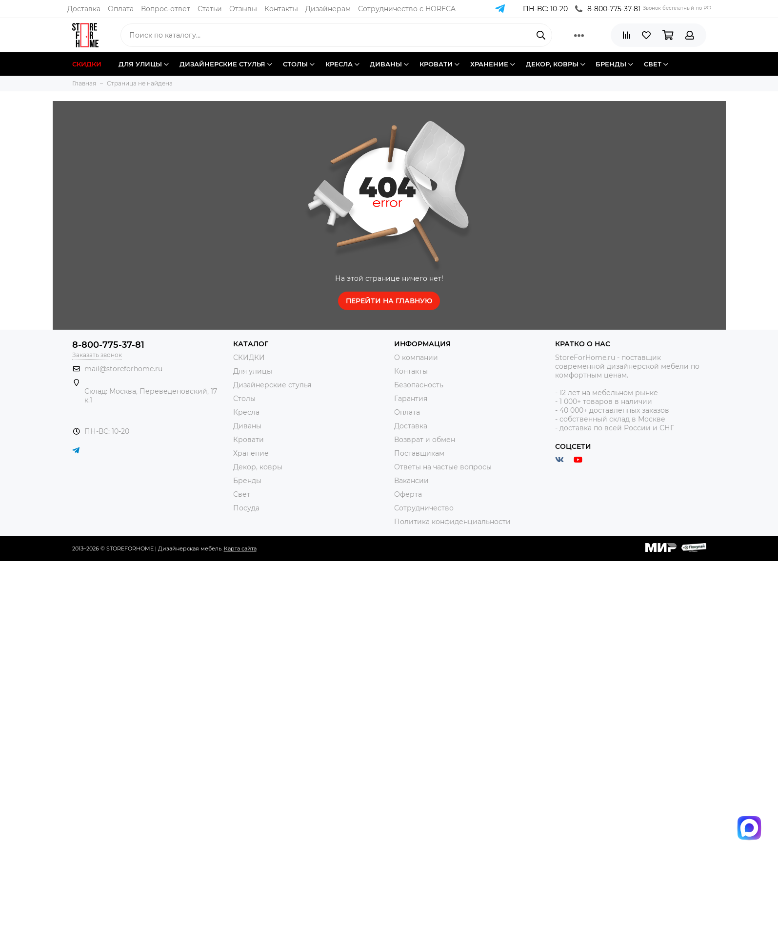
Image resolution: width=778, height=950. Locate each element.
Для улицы (252, 371)
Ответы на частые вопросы (443, 467)
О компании (416, 357)
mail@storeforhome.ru (123, 368)
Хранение (251, 453)
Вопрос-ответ (165, 8)
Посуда (246, 508)
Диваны (247, 426)
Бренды (247, 480)
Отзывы (243, 8)
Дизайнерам (328, 8)
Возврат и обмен (424, 439)
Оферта (408, 494)
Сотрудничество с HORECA (407, 8)
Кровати (248, 439)
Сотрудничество (424, 508)
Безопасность (418, 384)
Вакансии (411, 480)
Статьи (210, 8)
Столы (244, 398)
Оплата (121, 8)
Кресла (246, 412)
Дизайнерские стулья (272, 384)
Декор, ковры (257, 467)
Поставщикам (419, 453)
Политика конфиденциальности (452, 521)
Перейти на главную (389, 300)
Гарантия (410, 398)
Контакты (281, 8)
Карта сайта (240, 548)
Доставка (83, 8)
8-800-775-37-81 (607, 8)
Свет (241, 494)
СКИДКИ (249, 357)
